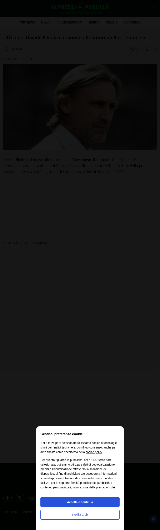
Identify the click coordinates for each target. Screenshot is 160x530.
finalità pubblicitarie (83, 482)
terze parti (105, 460)
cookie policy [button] (94, 452)
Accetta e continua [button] (80, 502)
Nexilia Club (80, 514)
